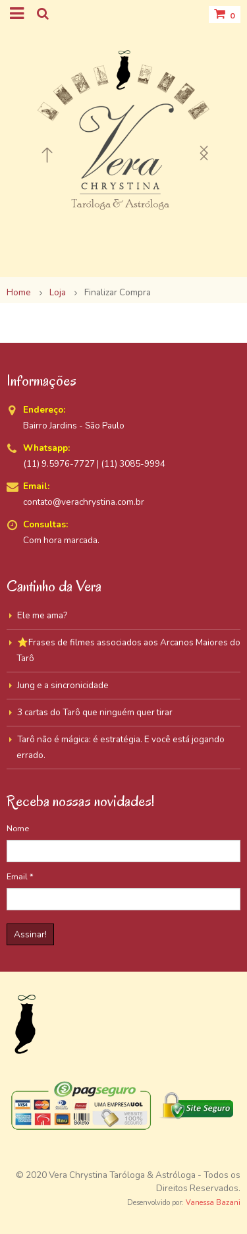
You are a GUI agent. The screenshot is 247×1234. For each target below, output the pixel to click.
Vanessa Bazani (213, 1203)
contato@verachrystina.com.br (83, 502)
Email (20, 876)
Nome (18, 828)
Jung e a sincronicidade (63, 685)
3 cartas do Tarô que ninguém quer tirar (95, 712)
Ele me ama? (42, 615)
